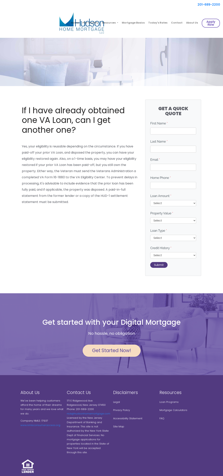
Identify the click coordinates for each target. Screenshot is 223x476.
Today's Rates (157, 23)
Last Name (159, 141)
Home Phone (160, 178)
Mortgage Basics (133, 23)
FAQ (161, 418)
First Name (159, 123)
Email (155, 159)
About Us (192, 23)
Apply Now (210, 23)
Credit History (160, 248)
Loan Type (158, 231)
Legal (116, 402)
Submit (159, 265)
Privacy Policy (121, 410)
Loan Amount (160, 196)
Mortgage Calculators (173, 410)
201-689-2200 (207, 4)
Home (75, 23)
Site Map (118, 426)
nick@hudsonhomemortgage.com (88, 413)
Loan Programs (169, 402)
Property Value (161, 213)
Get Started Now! (111, 350)
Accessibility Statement (127, 418)
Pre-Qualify (90, 23)
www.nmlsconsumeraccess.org (40, 425)
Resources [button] (109, 23)
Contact (176, 23)
